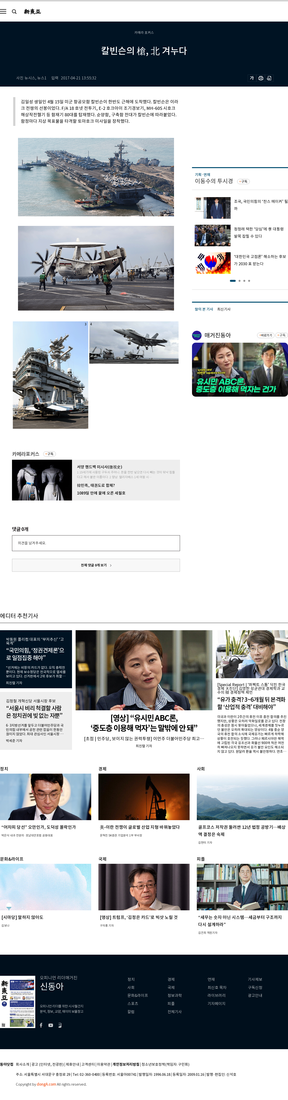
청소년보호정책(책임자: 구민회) (165, 1065)
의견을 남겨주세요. (32, 543)
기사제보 (255, 979)
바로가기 (266, 335)
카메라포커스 (25, 454)
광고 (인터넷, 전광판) (47, 1065)
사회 (131, 987)
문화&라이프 (137, 995)
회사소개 (22, 1065)
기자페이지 (217, 1003)
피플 (171, 1003)
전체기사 (175, 1012)
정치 (131, 979)
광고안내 (255, 995)
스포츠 (132, 1003)
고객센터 (88, 1065)
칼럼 (131, 1012)
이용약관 (103, 1065)
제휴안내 (72, 1065)
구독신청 (255, 987)
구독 (50, 454)
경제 (171, 979)
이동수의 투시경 (214, 181)
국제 (171, 987)
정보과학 (175, 995)
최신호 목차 (217, 987)
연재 (211, 979)
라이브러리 (217, 995)
